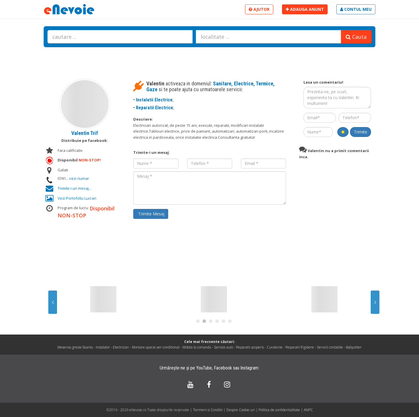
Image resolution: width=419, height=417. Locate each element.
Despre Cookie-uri (241, 409)
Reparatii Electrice (154, 107)
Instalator (103, 347)
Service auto (223, 347)
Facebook (223, 368)
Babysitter (354, 347)
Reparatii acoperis (250, 347)
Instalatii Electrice (154, 100)
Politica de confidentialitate (280, 409)
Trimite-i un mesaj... (74, 188)
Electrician (121, 347)
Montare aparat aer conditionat (156, 347)
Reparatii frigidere (299, 347)
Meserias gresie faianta (75, 347)
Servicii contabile (330, 347)
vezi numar (79, 178)
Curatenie (275, 347)
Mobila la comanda (196, 347)
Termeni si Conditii (208, 409)
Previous (52, 302)
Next (375, 302)
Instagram (249, 368)
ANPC (308, 409)
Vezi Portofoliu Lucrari (77, 198)
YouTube (204, 368)
